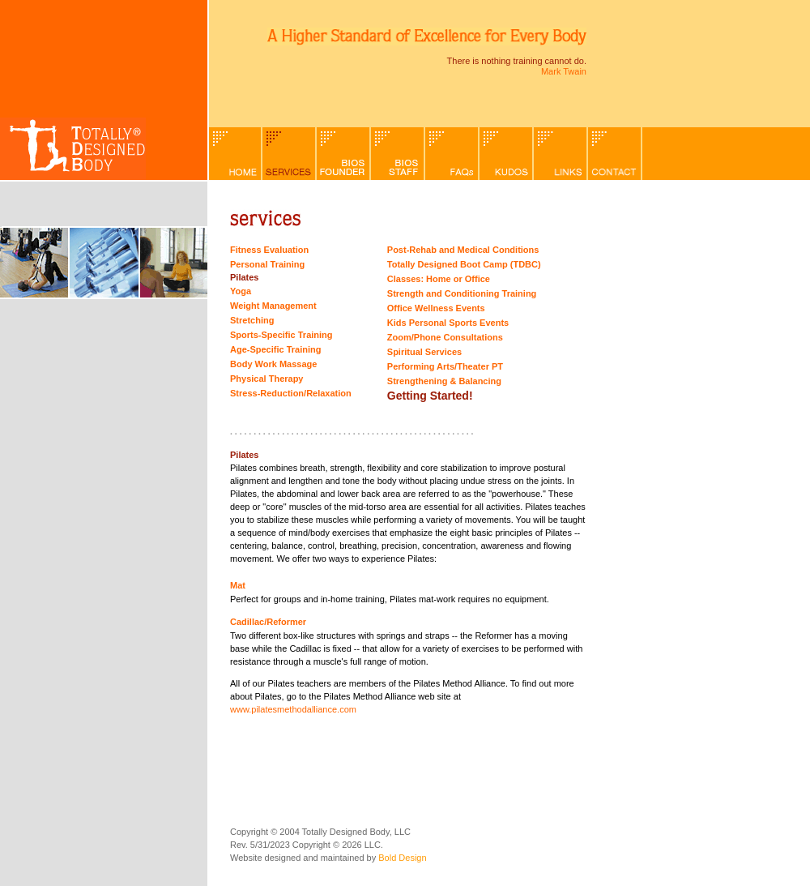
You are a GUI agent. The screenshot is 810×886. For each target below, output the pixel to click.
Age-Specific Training (275, 349)
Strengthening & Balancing (444, 381)
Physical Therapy (267, 378)
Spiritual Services (424, 352)
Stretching (252, 320)
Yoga (240, 291)
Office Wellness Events (436, 308)
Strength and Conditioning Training (462, 293)
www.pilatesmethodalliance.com (293, 709)
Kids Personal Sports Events (448, 322)
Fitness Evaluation (269, 250)
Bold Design (402, 857)
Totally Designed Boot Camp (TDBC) (464, 264)
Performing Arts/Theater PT (445, 366)
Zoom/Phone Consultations (445, 337)
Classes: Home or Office (438, 279)
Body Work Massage (273, 364)
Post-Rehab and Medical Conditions (463, 250)
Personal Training (267, 264)
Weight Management (273, 305)
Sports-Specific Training (281, 335)
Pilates (244, 277)
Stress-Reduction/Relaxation (291, 393)
